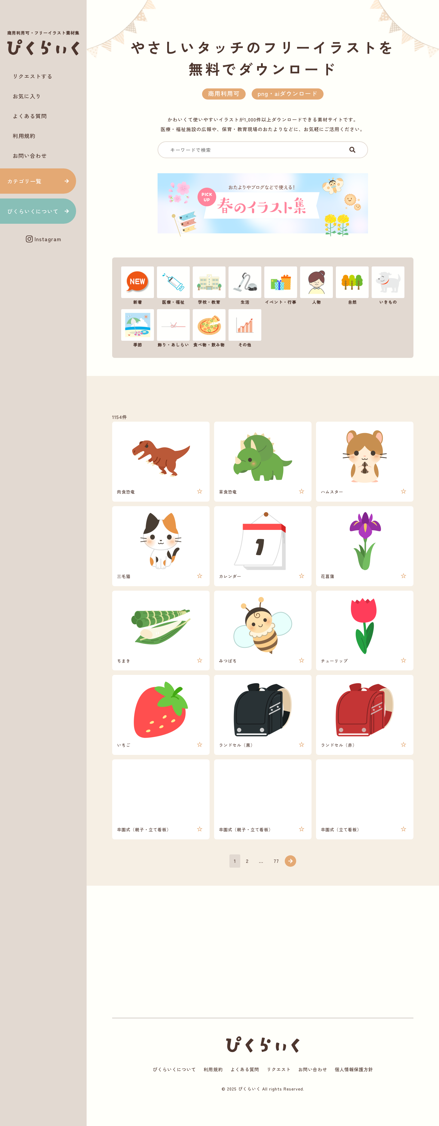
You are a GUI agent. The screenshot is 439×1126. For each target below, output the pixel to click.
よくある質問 (30, 116)
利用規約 (24, 136)
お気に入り (27, 96)
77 (276, 880)
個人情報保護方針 (358, 1091)
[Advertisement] (43, 268)
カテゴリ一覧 (24, 181)
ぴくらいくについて (33, 211)
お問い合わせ (30, 155)
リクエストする (33, 76)
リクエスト (279, 1091)
